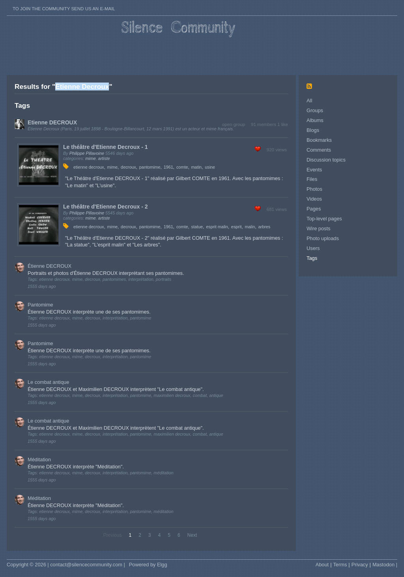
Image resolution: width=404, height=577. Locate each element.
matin (196, 167)
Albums (315, 120)
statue (197, 226)
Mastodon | (384, 565)
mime (90, 158)
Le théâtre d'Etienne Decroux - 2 (105, 206)
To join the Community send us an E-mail (64, 8)
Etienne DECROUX (52, 122)
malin (250, 226)
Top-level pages (324, 219)
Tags (312, 258)
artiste (104, 158)
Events (314, 170)
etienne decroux (88, 167)
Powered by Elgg (148, 565)
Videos (314, 199)
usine (210, 167)
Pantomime (40, 305)
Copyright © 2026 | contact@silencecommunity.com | (66, 565)
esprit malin (217, 226)
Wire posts (318, 228)
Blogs (313, 130)
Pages (314, 209)
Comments (319, 150)
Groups (315, 110)
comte (182, 167)
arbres (264, 226)
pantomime (150, 167)
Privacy (360, 565)
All (309, 100)
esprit (236, 226)
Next (192, 535)
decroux (128, 167)
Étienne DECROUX (49, 266)
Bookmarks (319, 140)
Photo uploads (323, 238)
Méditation (39, 459)
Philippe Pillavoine (86, 153)
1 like (282, 124)
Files (312, 179)
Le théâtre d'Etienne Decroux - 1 (105, 147)
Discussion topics (326, 160)
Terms (340, 565)
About (322, 565)
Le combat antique (48, 382)
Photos (314, 189)
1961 (168, 167)
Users (313, 248)
